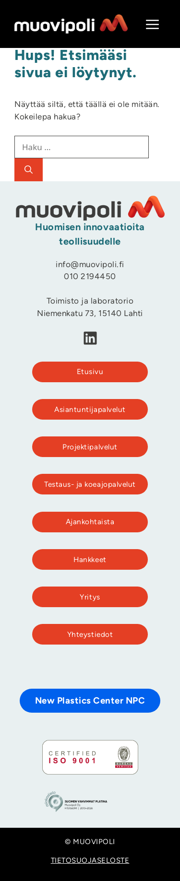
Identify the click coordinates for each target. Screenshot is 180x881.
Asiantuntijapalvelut (89, 410)
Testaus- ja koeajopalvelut (89, 485)
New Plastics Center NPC (90, 701)
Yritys (90, 597)
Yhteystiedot (90, 635)
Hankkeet (89, 560)
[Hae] (28, 169)
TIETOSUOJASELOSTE (90, 861)
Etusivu (90, 372)
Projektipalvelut (89, 447)
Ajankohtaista (90, 522)
